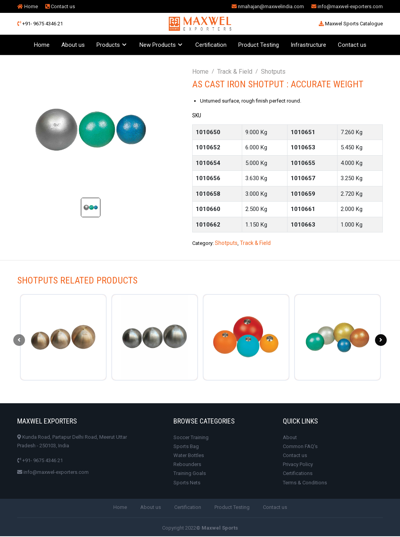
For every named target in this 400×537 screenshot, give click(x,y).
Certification (211, 44)
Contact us (60, 6)
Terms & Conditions (305, 483)
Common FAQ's (300, 447)
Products (108, 44)
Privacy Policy (298, 465)
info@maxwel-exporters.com (347, 6)
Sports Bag (186, 447)
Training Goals (189, 474)
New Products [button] (157, 44)
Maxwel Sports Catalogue (351, 24)
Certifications (297, 474)
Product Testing (258, 44)
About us (73, 44)
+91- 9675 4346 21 (40, 24)
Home (27, 6)
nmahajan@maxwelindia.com (268, 6)
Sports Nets (186, 483)
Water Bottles (188, 456)
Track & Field (234, 71)
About (290, 438)
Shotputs (273, 71)
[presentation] (19, 340)
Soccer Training (191, 438)
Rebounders (187, 465)
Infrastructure (308, 44)
